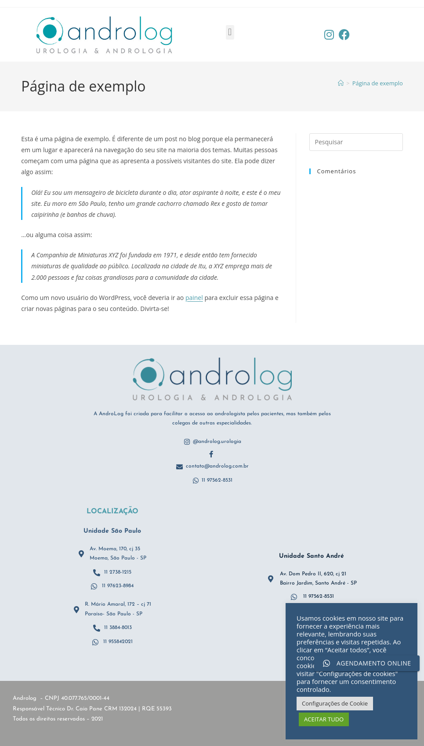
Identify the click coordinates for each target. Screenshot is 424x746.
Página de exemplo (377, 83)
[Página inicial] (341, 83)
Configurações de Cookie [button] (335, 703)
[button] (230, 32)
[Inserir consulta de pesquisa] (356, 142)
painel (194, 297)
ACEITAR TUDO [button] (324, 719)
